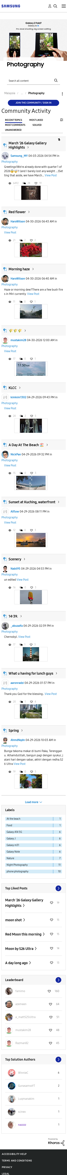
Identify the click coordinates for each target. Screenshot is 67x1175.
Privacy (7, 1167)
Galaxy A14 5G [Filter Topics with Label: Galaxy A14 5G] (14, 832)
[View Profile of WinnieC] (23, 1072)
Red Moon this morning (23, 934)
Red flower (17, 212)
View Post (51, 175)
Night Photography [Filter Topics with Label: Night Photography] (17, 864)
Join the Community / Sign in (33, 102)
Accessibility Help (14, 1154)
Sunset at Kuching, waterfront (32, 502)
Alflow (15, 511)
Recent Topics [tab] (13, 120)
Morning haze (19, 269)
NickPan (16, 454)
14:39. (13, 616)
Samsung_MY (19, 155)
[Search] (33, 80)
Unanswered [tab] (13, 130)
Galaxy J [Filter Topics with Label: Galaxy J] (11, 838)
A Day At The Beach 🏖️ (26, 445)
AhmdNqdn (18, 740)
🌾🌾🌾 (15, 330)
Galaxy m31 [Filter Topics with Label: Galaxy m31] (13, 845)
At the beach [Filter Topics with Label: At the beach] (13, 818)
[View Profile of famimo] (20, 991)
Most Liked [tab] (36, 120)
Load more (31, 802)
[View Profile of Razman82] (21, 1043)
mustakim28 (18, 340)
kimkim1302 (18, 397)
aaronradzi (17, 683)
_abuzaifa (17, 625)
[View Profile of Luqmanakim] (26, 1098)
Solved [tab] (37, 125)
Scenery (15, 559)
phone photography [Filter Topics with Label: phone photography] (17, 871)
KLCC (13, 388)
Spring (14, 730)
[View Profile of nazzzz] (22, 1124)
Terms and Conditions (17, 1160)
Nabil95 (15, 568)
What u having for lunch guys (31, 673)
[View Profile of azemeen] (20, 1004)
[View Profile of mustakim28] (23, 1030)
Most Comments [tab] (15, 125)
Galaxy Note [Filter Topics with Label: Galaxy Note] (13, 851)
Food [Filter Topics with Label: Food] (9, 825)
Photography (9, 161)
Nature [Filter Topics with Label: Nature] (10, 858)
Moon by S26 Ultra (19, 949)
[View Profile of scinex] (22, 1111)
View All (34, 888)
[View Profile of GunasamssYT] (26, 1085)
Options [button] (56, 94)
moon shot (14, 920)
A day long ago (16, 963)
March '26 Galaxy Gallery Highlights (24, 903)
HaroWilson (18, 221)
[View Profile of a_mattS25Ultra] (25, 1017)
